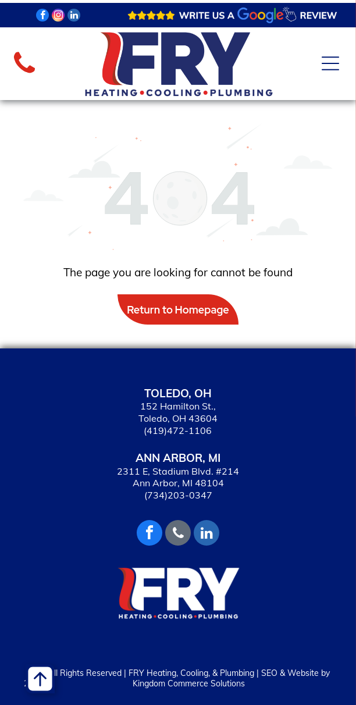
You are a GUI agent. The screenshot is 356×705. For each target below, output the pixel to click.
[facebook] (42, 16)
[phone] (178, 534)
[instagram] (58, 16)
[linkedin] (73, 16)
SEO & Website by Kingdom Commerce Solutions (231, 678)
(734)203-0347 (178, 495)
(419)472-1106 (178, 430)
